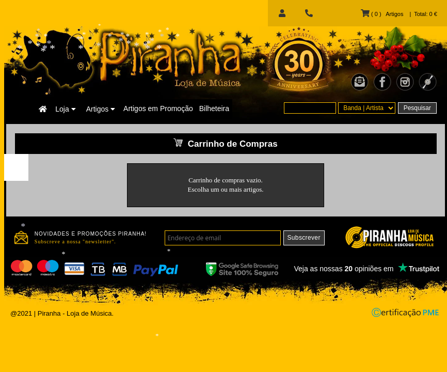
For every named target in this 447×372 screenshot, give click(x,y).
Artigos (100, 109)
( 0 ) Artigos (382, 14)
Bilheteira (214, 108)
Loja (65, 109)
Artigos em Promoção (158, 108)
